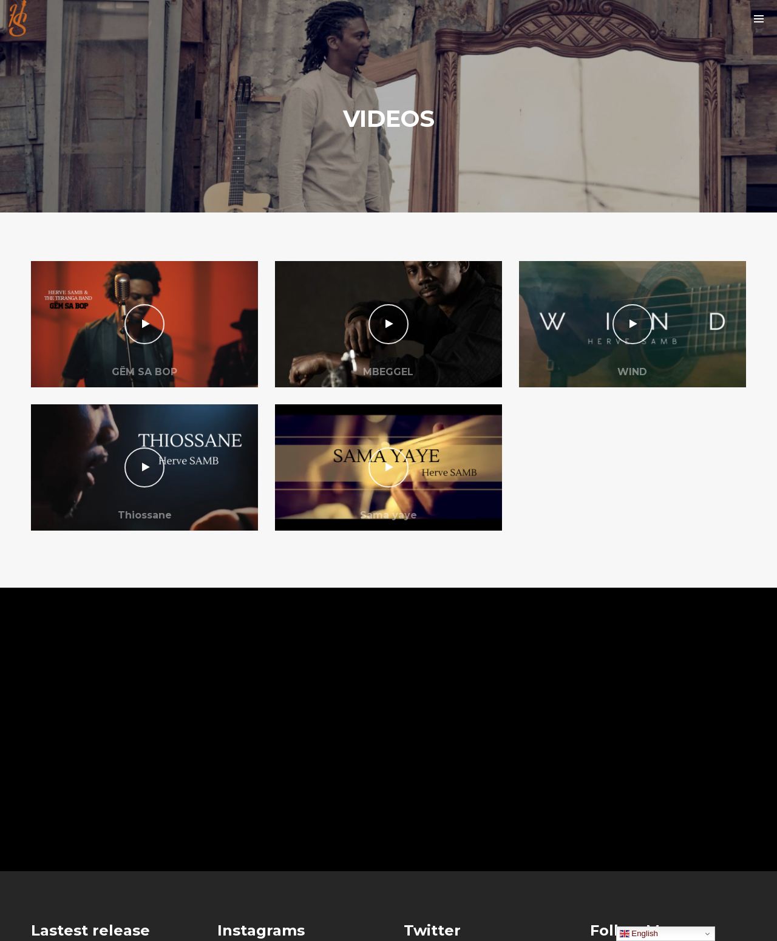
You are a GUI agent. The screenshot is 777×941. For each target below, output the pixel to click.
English (639, 934)
